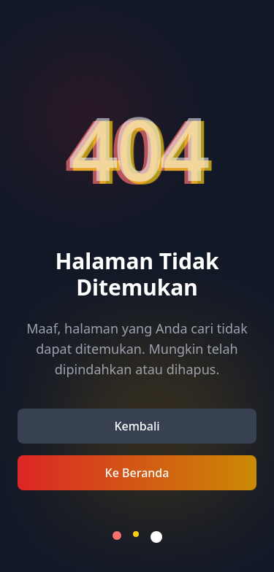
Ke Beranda (137, 473)
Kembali (136, 426)
